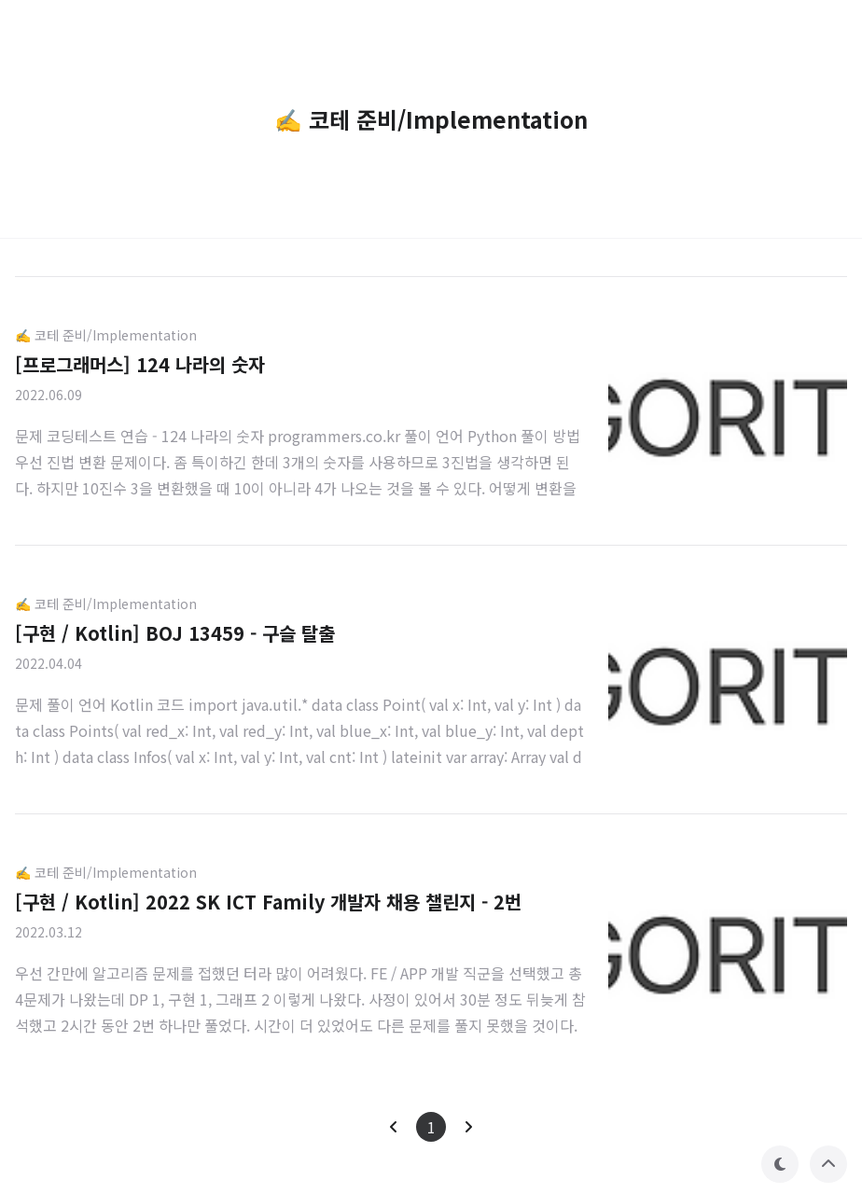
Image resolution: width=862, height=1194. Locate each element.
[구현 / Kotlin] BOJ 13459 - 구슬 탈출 (175, 632)
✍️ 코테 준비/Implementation (106, 335)
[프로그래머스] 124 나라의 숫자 (140, 364)
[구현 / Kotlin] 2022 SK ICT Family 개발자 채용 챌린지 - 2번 (268, 901)
